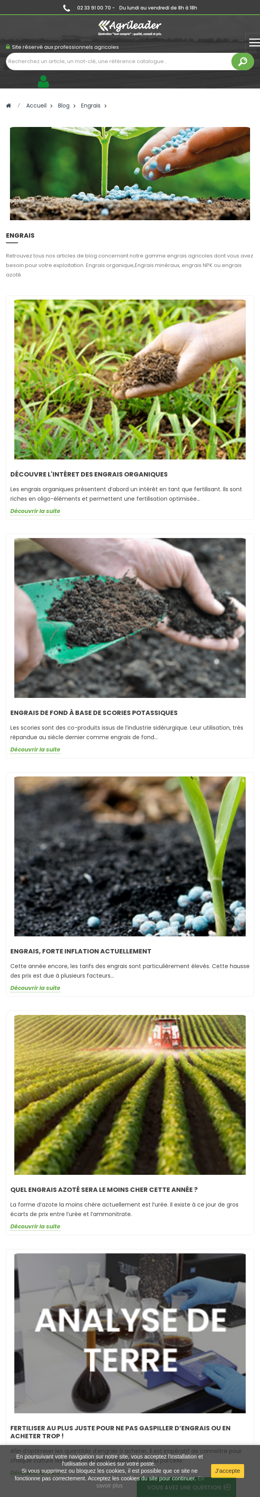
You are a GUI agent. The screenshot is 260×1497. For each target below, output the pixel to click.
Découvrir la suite (35, 511)
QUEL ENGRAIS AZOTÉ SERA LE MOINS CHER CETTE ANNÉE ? (104, 1189)
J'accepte (227, 1470)
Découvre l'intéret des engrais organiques (89, 474)
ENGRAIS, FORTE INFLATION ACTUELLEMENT (80, 951)
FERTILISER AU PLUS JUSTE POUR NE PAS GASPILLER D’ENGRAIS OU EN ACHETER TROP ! (120, 1432)
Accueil (36, 106)
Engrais (91, 106)
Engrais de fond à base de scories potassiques (94, 712)
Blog (64, 106)
